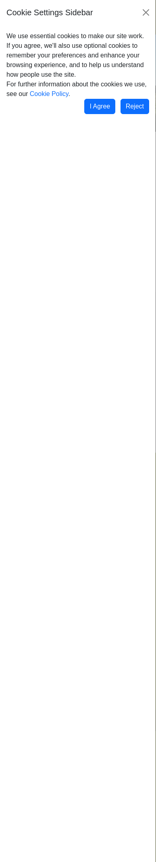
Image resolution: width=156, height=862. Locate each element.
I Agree (99, 106)
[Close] (145, 12)
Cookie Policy (49, 93)
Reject (135, 106)
